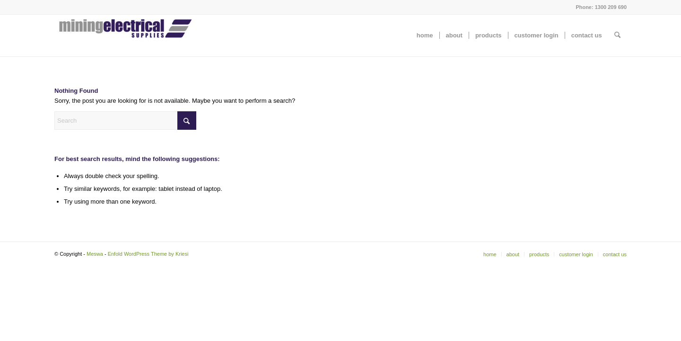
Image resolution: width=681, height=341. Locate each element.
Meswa (95, 254)
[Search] (617, 35)
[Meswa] (125, 35)
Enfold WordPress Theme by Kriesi (148, 254)
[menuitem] (424, 35)
